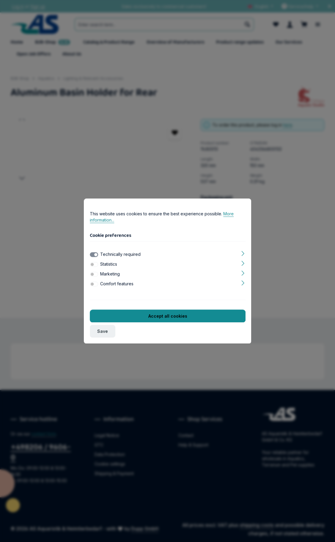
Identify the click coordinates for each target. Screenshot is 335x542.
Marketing (110, 273)
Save (102, 331)
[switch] (94, 264)
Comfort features (116, 283)
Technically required (120, 254)
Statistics (108, 263)
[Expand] (243, 253)
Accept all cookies (167, 315)
